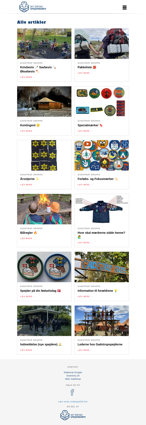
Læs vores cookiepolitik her (73, 401)
